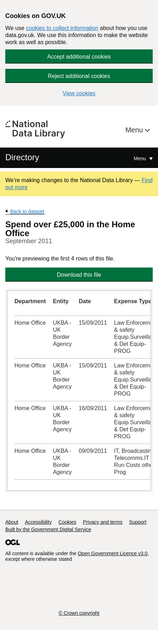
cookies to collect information (62, 28)
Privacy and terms (102, 522)
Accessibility (38, 522)
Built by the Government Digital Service (48, 529)
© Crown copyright (79, 613)
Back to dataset (27, 211)
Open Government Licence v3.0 (112, 553)
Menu (135, 130)
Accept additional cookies (79, 57)
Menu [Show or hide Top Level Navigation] (140, 158)
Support (137, 522)
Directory (22, 157)
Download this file (79, 275)
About (11, 522)
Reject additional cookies (79, 76)
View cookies (78, 93)
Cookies (68, 522)
